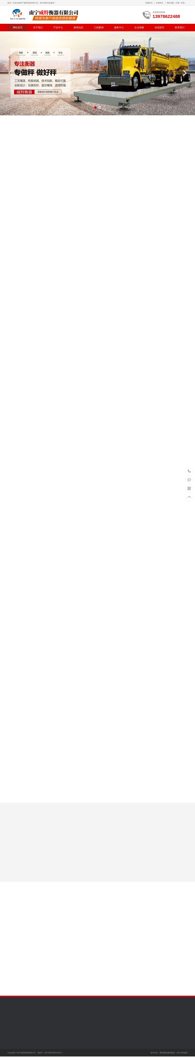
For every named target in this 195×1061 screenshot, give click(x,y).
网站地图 (170, 3)
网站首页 (17, 27)
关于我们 (38, 27)
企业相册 (139, 27)
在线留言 (159, 3)
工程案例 (99, 27)
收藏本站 (149, 3)
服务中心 (119, 27)
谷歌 (182, 3)
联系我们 (179, 27)
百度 (177, 3)
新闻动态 (78, 27)
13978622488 (189, 471)
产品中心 (58, 27)
